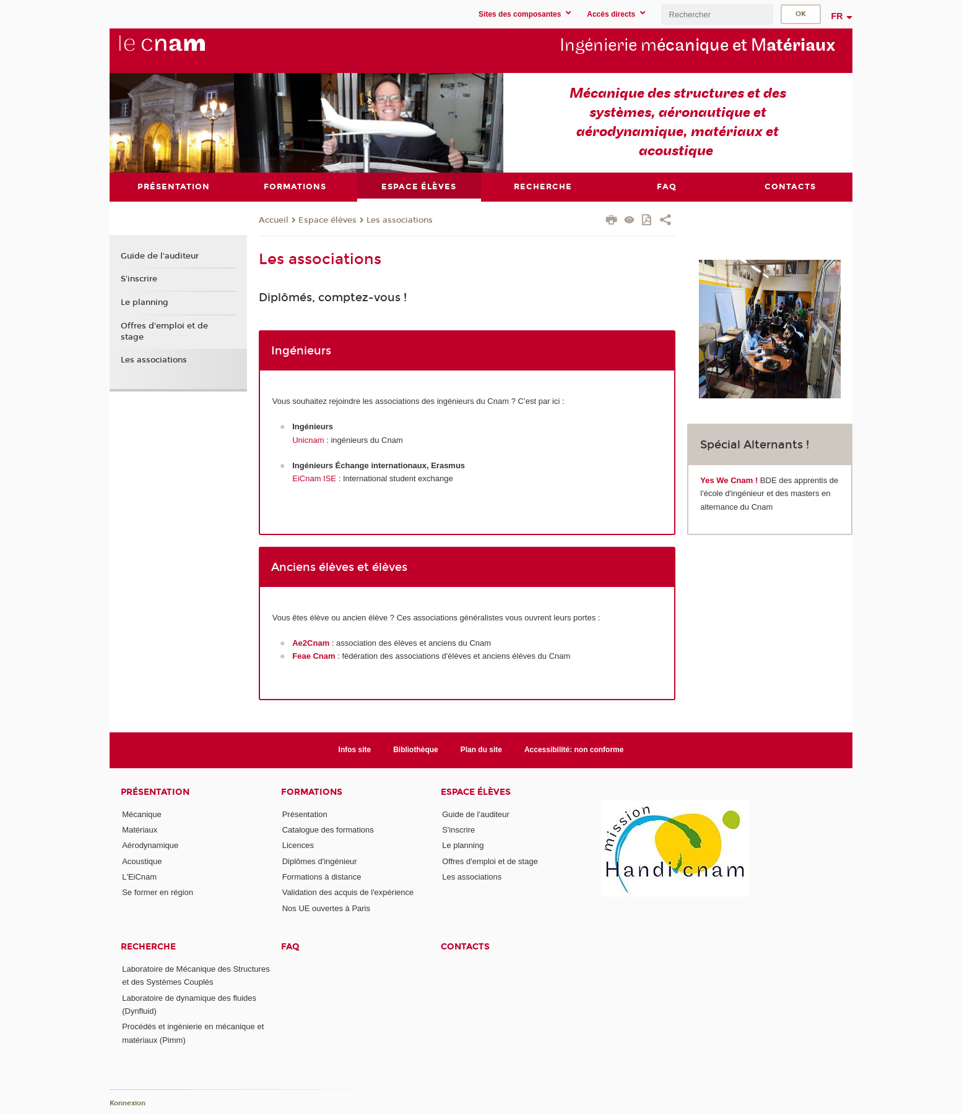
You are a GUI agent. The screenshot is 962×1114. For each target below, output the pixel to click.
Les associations (399, 220)
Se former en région (157, 892)
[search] (717, 14)
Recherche (148, 946)
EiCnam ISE (315, 478)
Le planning (144, 302)
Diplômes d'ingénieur (319, 861)
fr (837, 16)
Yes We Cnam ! (729, 480)
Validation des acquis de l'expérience (348, 892)
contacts (465, 946)
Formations (311, 792)
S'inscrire (139, 279)
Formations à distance (322, 876)
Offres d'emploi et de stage (164, 331)
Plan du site (481, 749)
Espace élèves (327, 220)
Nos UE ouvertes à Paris (326, 908)
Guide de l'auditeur (160, 256)
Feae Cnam (313, 656)
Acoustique (142, 861)
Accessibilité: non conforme (574, 749)
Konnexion (127, 1103)
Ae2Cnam (310, 643)
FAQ (290, 946)
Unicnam (309, 440)
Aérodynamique (150, 845)
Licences (298, 845)
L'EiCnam (139, 876)
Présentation (155, 792)
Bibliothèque (415, 749)
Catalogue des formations (328, 829)
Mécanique (142, 814)
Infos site (355, 749)
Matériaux (139, 829)
